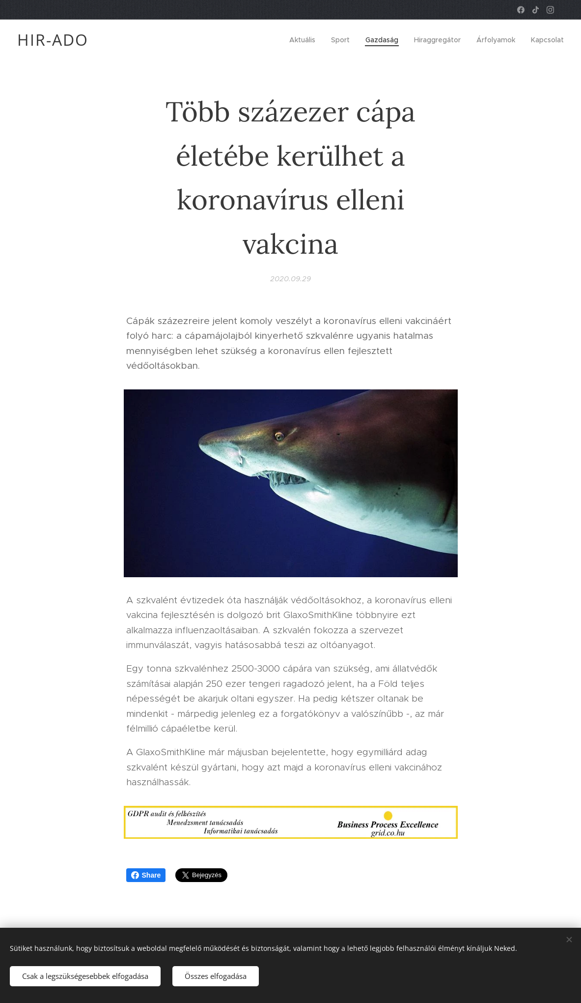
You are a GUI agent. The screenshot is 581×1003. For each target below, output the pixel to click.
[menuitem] (305, 40)
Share (146, 875)
